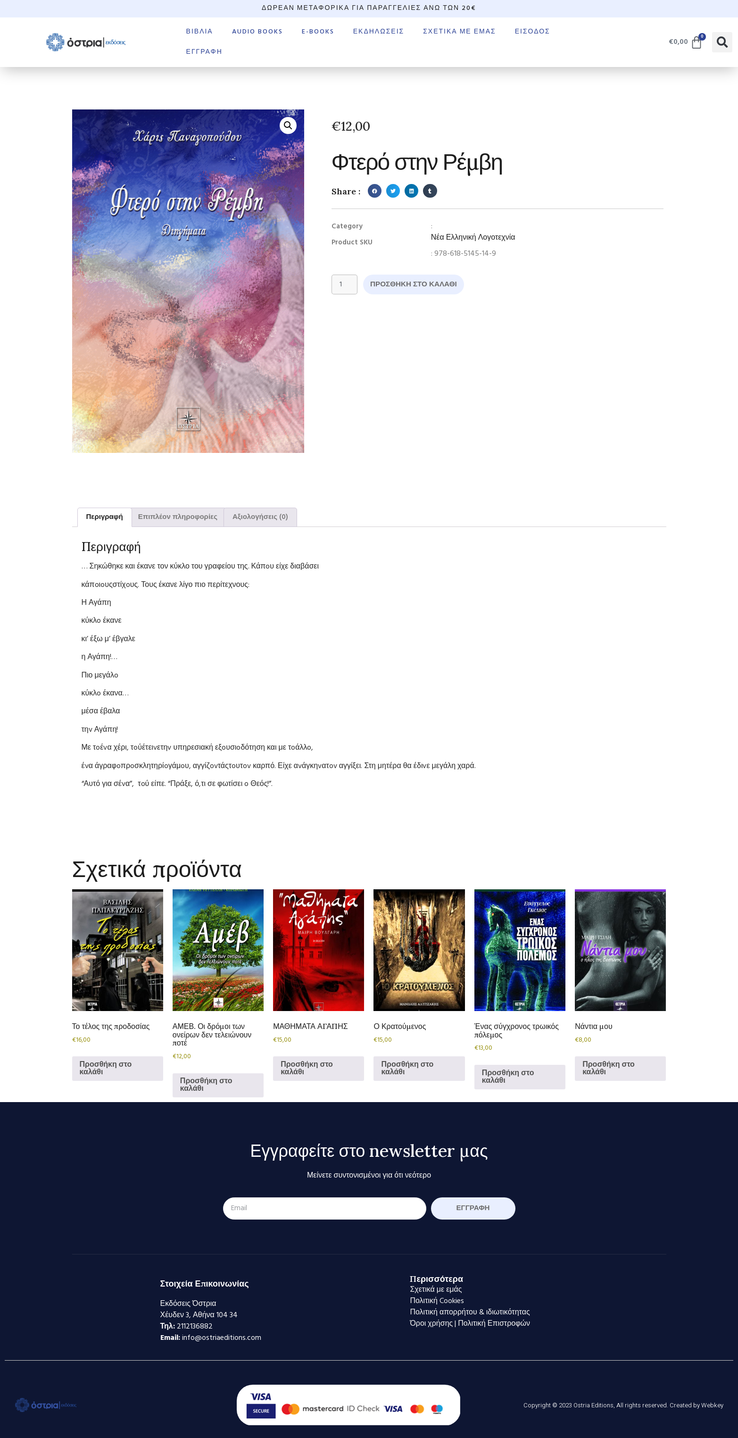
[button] (722, 42)
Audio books (257, 31)
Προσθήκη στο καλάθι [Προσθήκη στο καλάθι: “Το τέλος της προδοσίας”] (106, 1068)
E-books (318, 31)
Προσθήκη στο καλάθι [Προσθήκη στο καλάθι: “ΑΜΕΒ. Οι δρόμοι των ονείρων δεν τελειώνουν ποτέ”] (206, 1085)
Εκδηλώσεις (379, 31)
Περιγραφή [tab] (104, 517)
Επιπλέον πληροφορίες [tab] (177, 517)
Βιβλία (199, 31)
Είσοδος (532, 31)
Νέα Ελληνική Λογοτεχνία (473, 237)
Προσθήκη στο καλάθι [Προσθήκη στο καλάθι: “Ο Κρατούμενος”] (407, 1068)
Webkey (712, 1405)
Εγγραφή (204, 52)
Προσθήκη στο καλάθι (417, 285)
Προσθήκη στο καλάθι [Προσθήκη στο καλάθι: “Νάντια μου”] (608, 1068)
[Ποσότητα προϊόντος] (345, 285)
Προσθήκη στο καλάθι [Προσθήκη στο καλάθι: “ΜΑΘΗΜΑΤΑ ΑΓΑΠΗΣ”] (307, 1068)
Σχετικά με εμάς (459, 31)
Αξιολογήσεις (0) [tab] (260, 517)
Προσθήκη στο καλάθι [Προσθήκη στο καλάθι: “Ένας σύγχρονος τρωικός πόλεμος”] (508, 1077)
